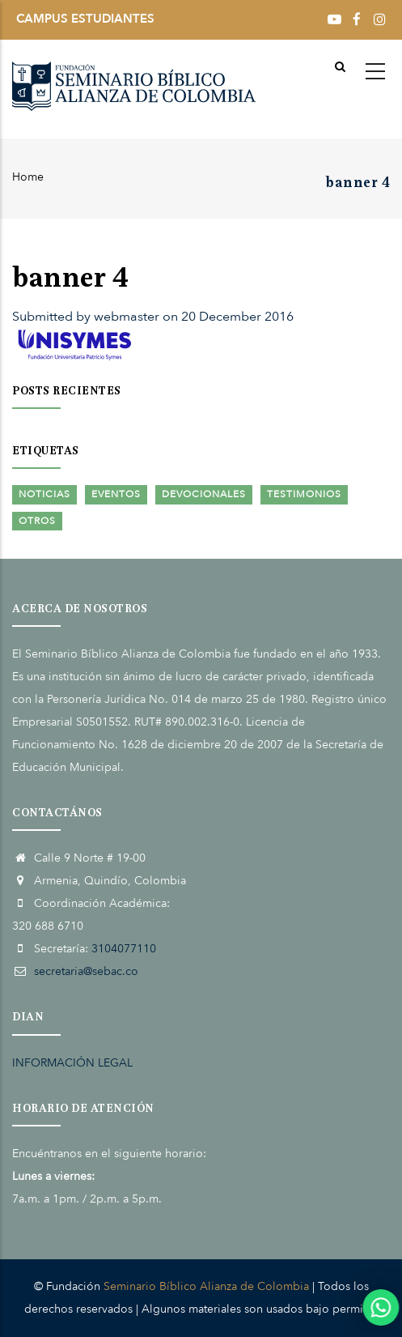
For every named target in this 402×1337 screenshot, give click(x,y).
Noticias (44, 494)
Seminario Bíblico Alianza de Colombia (206, 1286)
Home (28, 177)
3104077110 (123, 948)
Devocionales (204, 494)
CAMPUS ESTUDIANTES (85, 19)
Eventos (116, 494)
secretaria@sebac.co (86, 971)
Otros (37, 520)
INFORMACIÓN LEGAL (72, 1063)
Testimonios (304, 494)
